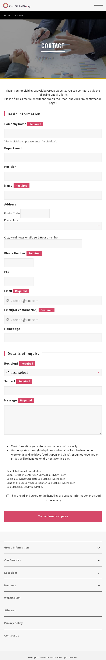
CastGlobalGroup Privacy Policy (24, 468)
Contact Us (11, 632)
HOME (7, 15)
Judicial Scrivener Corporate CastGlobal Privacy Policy (36, 475)
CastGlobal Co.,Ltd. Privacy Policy (25, 483)
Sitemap (9, 607)
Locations (11, 569)
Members (10, 582)
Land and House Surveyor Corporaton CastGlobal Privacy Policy (41, 479)
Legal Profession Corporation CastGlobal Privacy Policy (36, 471)
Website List (12, 595)
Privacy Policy (13, 620)
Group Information (16, 544)
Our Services (12, 557)
